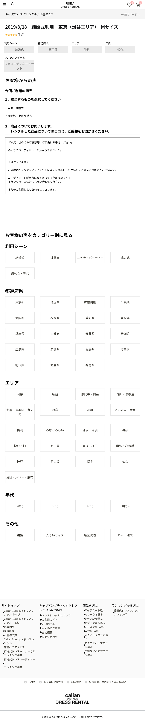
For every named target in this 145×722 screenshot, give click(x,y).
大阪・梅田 (90, 445)
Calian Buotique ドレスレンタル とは (19, 620)
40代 (120, 49)
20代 (20, 506)
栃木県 (19, 365)
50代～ (125, 506)
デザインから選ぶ (95, 622)
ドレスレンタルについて (56, 615)
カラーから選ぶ (94, 614)
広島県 (19, 349)
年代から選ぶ (92, 631)
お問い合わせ (50, 637)
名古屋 (55, 445)
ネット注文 (125, 535)
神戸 (20, 461)
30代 (55, 506)
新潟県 (55, 349)
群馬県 (55, 365)
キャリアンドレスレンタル (20, 14)
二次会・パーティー (90, 257)
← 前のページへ (130, 14)
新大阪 (55, 461)
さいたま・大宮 (125, 410)
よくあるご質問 (51, 628)
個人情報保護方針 (53, 682)
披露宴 (55, 257)
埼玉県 (55, 302)
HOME (32, 682)
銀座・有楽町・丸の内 (19, 412)
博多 (90, 461)
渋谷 (87, 49)
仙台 (125, 461)
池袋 (55, 410)
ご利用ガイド (50, 619)
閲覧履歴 (9, 631)
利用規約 (76, 682)
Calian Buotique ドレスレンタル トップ (19, 612)
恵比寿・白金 (90, 394)
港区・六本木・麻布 (19, 477)
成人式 (125, 257)
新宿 (55, 394)
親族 (20, 535)
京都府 (55, 333)
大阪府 (19, 318)
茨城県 (125, 333)
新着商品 (9, 627)
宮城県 (125, 318)
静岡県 (90, 333)
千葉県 (125, 302)
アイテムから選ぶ (95, 610)
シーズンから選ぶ (95, 627)
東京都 (52, 49)
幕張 (125, 430)
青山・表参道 (125, 394)
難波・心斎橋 (125, 445)
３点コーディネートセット (19, 65)
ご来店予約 (48, 624)
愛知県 (90, 318)
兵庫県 (19, 333)
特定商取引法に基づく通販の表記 (107, 682)
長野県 (90, 349)
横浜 (20, 430)
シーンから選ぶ (94, 618)
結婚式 (19, 49)
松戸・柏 (20, 445)
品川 (90, 410)
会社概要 (47, 632)
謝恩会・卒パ (20, 273)
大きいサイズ (55, 535)
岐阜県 (125, 349)
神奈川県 (90, 302)
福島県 (90, 365)
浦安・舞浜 (90, 430)
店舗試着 (90, 535)
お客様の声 (46, 14)
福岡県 (55, 318)
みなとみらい (55, 430)
